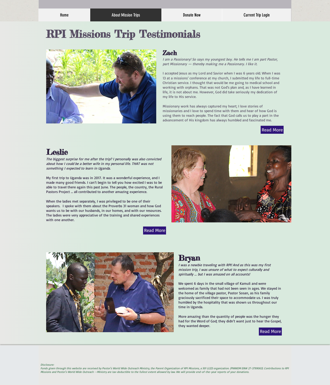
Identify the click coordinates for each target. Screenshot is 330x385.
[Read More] (272, 130)
